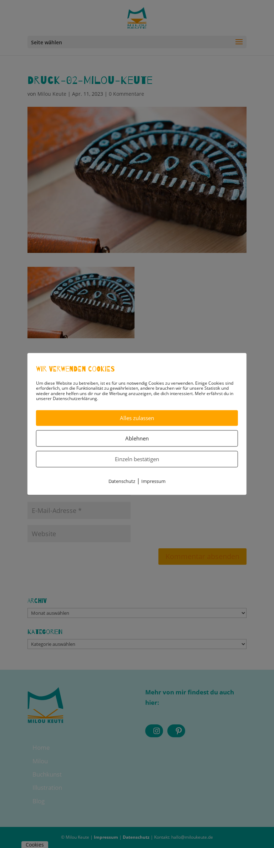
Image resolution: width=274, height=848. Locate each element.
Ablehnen (137, 438)
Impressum (153, 481)
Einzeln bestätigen (137, 459)
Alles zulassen (137, 417)
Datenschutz (121, 481)
